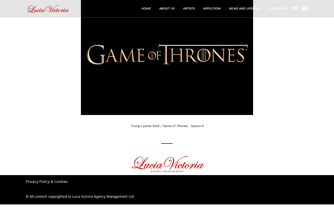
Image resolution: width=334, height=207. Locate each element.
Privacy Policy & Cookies (47, 182)
